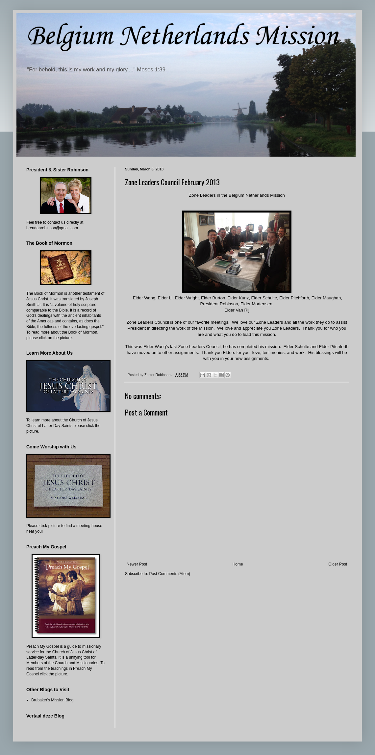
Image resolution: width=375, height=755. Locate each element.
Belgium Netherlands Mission (182, 36)
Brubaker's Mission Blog (52, 700)
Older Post (337, 564)
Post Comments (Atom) (169, 573)
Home (238, 564)
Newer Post (137, 564)
